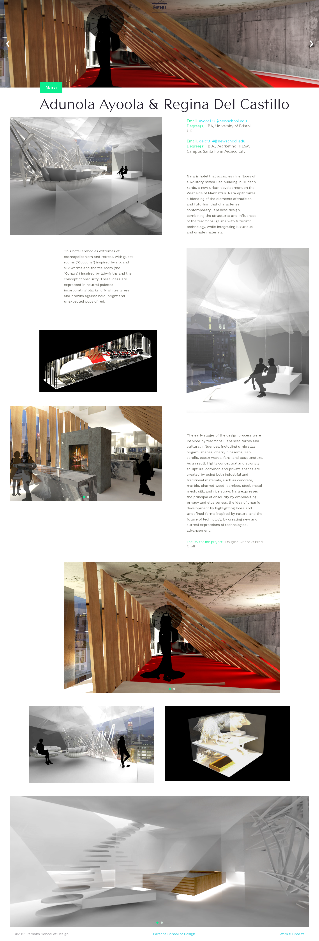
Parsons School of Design (174, 934)
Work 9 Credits (292, 934)
